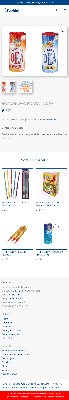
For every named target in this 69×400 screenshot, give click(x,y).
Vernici (6, 370)
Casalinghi (8, 358)
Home (5, 319)
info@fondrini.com (12, 298)
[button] (62, 31)
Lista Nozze (8, 338)
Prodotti (6, 326)
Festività (35, 120)
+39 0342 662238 (10, 295)
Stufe (5, 366)
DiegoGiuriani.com (49, 388)
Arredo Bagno (9, 374)
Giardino (6, 362)
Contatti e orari (10, 334)
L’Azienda (7, 323)
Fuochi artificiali (48, 120)
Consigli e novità (11, 330)
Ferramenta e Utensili (14, 351)
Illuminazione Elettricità (15, 354)
